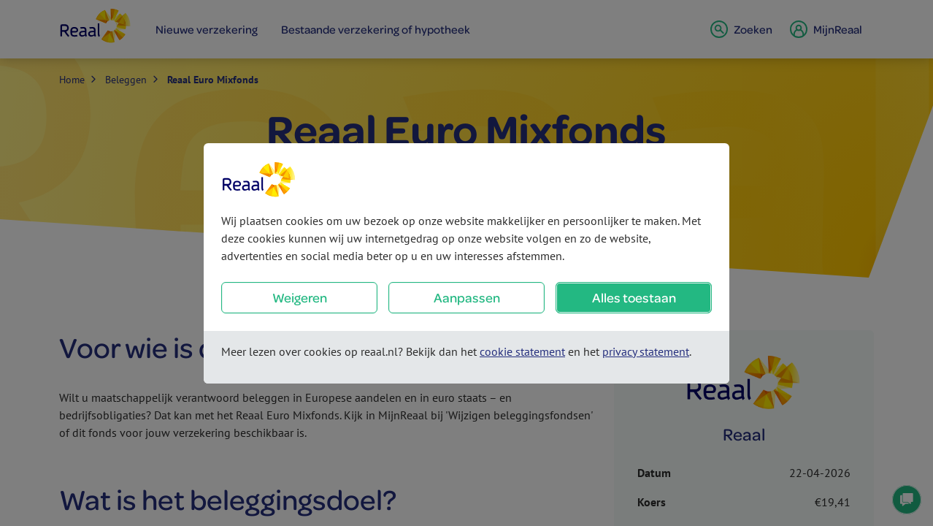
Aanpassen (467, 298)
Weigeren (299, 298)
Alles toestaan (634, 298)
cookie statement (522, 351)
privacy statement (645, 351)
